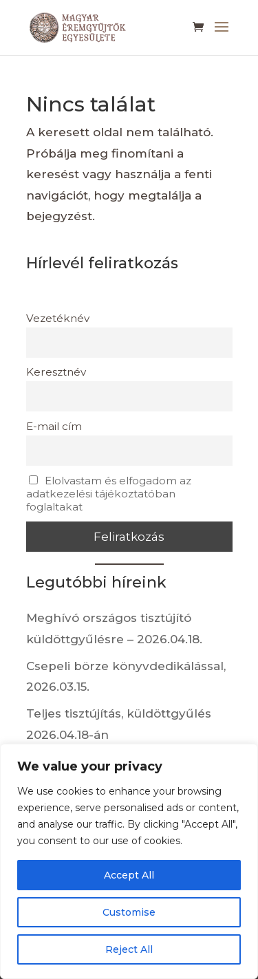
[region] (129, 861)
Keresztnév (56, 371)
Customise (129, 912)
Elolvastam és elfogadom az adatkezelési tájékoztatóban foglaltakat (109, 493)
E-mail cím (54, 426)
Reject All (129, 949)
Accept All (129, 875)
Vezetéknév (57, 318)
